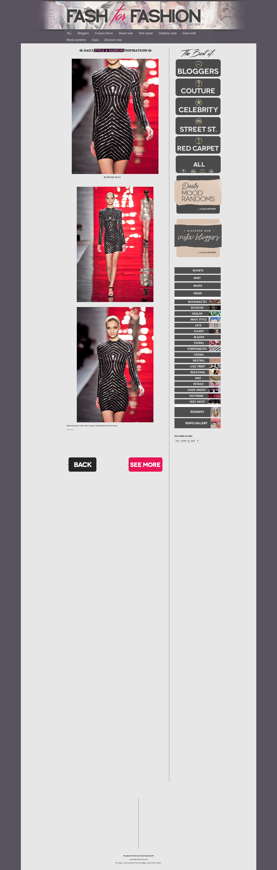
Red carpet (146, 33)
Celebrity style (167, 33)
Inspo (95, 39)
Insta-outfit (189, 33)
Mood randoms (76, 39)
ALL (69, 33)
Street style (126, 33)
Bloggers (83, 33)
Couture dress (104, 33)
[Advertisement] (196, 484)
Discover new (113, 39)
